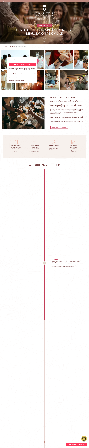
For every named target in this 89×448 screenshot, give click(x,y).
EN (3, 1)
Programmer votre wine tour (76, 444)
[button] (2, 70)
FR (5, 1)
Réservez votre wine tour (22, 64)
